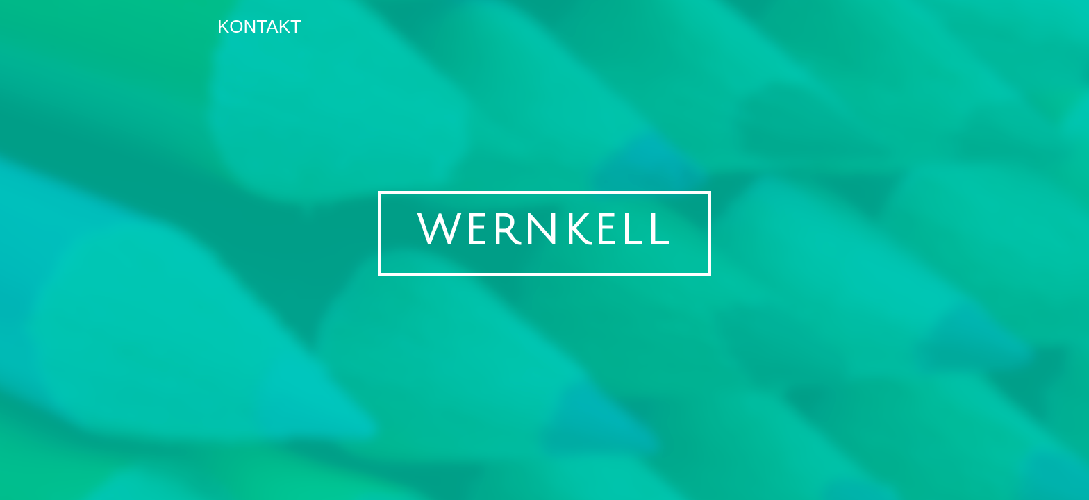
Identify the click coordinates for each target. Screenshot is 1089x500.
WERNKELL (544, 231)
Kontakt (259, 26)
